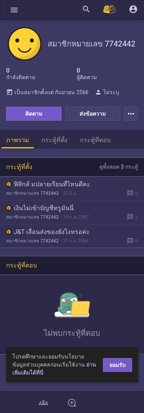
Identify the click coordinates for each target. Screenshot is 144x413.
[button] (14, 9)
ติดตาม (33, 114)
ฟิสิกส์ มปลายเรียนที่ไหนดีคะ (48, 184)
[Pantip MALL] (109, 9)
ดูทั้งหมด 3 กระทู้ (118, 166)
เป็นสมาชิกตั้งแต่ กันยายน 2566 (47, 92)
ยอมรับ (117, 365)
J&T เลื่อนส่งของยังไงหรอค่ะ (48, 232)
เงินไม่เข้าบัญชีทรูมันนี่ (40, 208)
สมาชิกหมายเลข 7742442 (32, 193)
